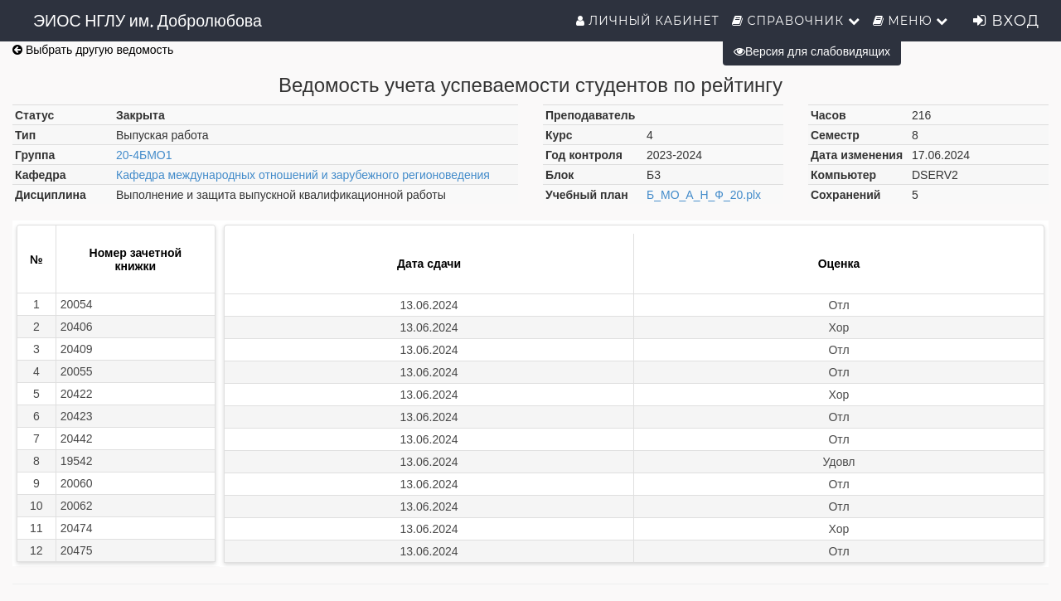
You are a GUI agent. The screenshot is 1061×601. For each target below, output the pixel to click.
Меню (911, 20)
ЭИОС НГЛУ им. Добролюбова (147, 20)
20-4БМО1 (144, 155)
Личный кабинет (647, 20)
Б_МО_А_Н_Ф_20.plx (704, 194)
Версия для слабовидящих (812, 51)
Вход (1006, 21)
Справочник (796, 20)
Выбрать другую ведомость (92, 49)
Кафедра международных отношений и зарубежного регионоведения (303, 175)
